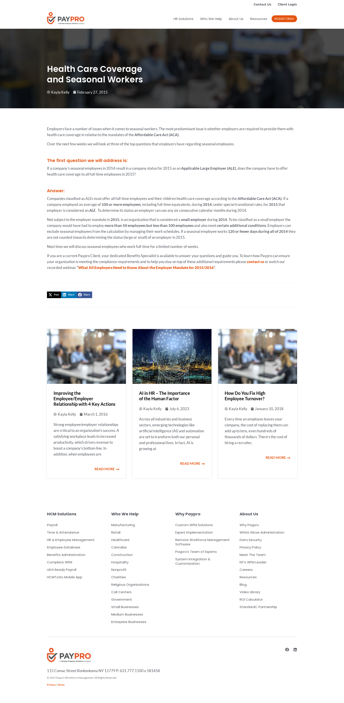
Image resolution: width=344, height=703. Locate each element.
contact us (255, 261)
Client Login (287, 4)
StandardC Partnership (258, 607)
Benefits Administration (66, 554)
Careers (246, 569)
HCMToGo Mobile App (64, 577)
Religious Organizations (130, 584)
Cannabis (119, 547)
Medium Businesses (127, 614)
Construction (122, 554)
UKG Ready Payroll (61, 569)
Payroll (52, 525)
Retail (115, 532)
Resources (258, 18)
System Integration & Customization (192, 561)
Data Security (251, 539)
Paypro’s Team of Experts (196, 551)
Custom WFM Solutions (194, 525)
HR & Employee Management (71, 539)
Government (121, 599)
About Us (236, 18)
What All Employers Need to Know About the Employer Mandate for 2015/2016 (146, 267)
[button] (54, 295)
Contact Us (262, 4)
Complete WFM (59, 562)
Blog (243, 584)
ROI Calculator (251, 599)
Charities (118, 577)
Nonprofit (119, 569)
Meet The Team (253, 554)
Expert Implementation (194, 532)
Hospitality (120, 562)
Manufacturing (123, 525)
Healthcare (120, 539)
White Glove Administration (262, 532)
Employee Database (63, 547)
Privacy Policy (250, 547)
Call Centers (121, 592)
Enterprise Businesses (128, 621)
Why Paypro (249, 525)
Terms (60, 684)
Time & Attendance (63, 532)
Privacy (51, 684)
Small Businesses (125, 607)
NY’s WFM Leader (253, 562)
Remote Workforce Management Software (202, 541)
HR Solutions (184, 18)
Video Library (250, 592)
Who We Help (211, 18)
